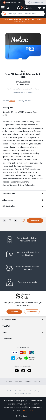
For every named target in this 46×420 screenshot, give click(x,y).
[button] (3, 8)
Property (37, 381)
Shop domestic (35, 2)
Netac (12, 101)
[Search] (4, 13)
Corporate (27, 381)
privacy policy (27, 410)
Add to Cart (35, 221)
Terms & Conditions (21, 391)
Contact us (7, 339)
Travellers (18, 381)
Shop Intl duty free (12, 2)
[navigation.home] (24, 8)
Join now (14, 312)
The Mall (9, 381)
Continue (23, 416)
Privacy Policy (34, 391)
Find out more (31, 312)
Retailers (10, 391)
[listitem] (23, 240)
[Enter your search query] (23, 13)
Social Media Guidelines (23, 393)
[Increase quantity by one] (15, 220)
